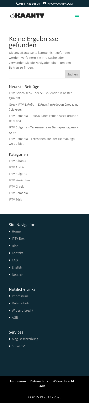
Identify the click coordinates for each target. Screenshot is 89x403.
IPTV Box (18, 238)
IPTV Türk (15, 199)
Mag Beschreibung (25, 339)
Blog (15, 246)
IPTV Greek (16, 186)
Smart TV (18, 346)
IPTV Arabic (17, 167)
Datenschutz (21, 303)
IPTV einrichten (19, 180)
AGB (15, 317)
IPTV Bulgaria (18, 174)
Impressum (20, 296)
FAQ (15, 260)
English (17, 267)
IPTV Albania (17, 161)
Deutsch (17, 275)
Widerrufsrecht (22, 310)
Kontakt (17, 253)
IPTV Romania (18, 193)
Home (16, 231)
